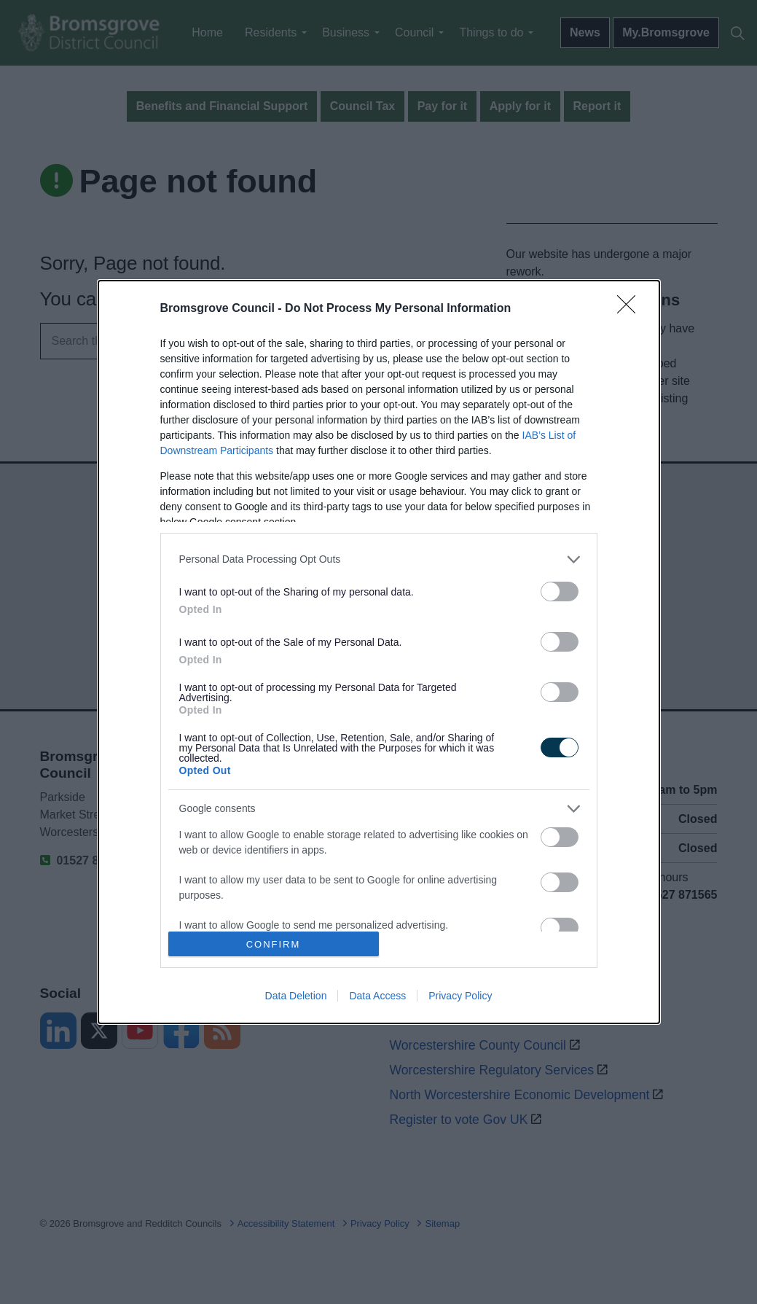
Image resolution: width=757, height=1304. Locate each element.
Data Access (377, 996)
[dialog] (378, 652)
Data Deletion (296, 996)
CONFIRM (273, 944)
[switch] (559, 591)
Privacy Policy (460, 996)
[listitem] (378, 559)
